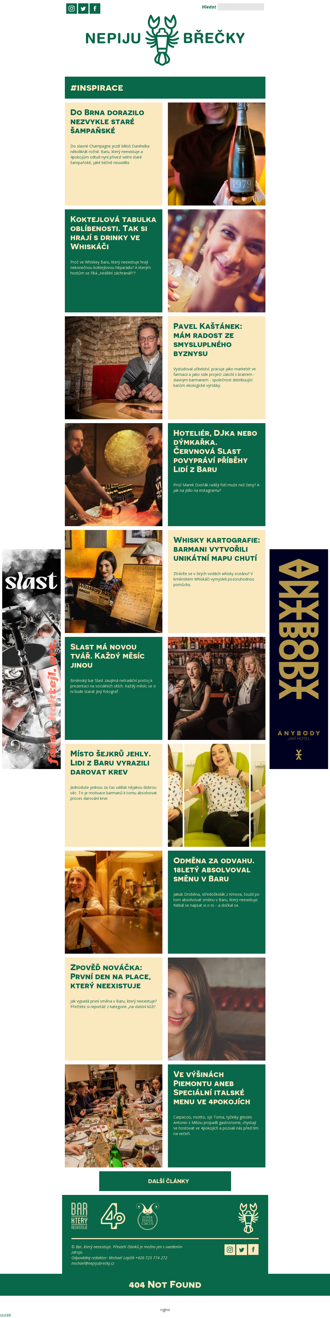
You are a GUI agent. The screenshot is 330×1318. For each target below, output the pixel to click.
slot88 (5, 1315)
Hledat (209, 7)
